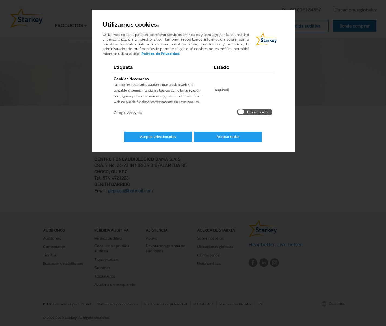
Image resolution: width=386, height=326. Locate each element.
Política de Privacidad (160, 53)
